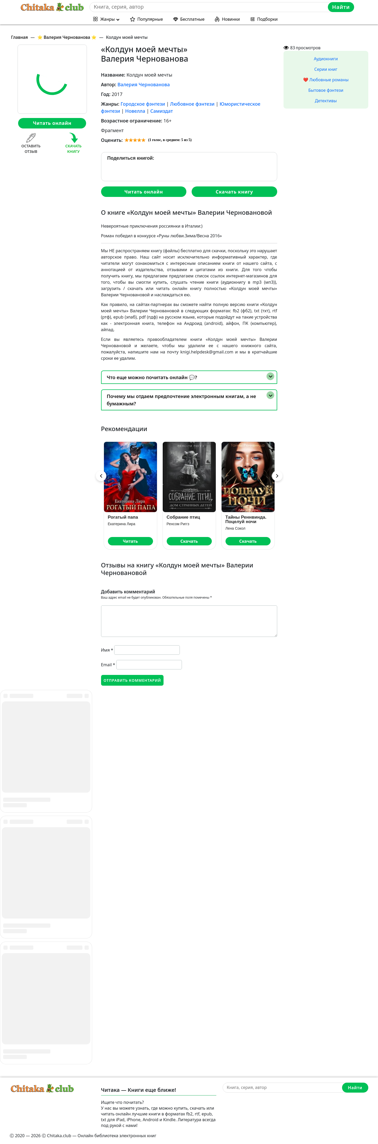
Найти (341, 6)
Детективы (326, 101)
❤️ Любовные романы (326, 80)
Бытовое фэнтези (325, 90)
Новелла (135, 111)
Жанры (107, 19)
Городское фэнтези (142, 104)
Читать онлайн (52, 123)
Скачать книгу (234, 192)
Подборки (267, 19)
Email (108, 665)
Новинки (231, 19)
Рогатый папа (123, 517)
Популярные (150, 19)
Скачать (189, 541)
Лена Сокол (235, 528)
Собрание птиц (183, 517)
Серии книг (325, 69)
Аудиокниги (326, 59)
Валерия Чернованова (143, 84)
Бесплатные (192, 19)
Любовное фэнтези (192, 104)
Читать (130, 541)
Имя (107, 650)
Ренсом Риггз (178, 524)
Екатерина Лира (121, 524)
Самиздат (161, 111)
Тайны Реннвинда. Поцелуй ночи (245, 519)
